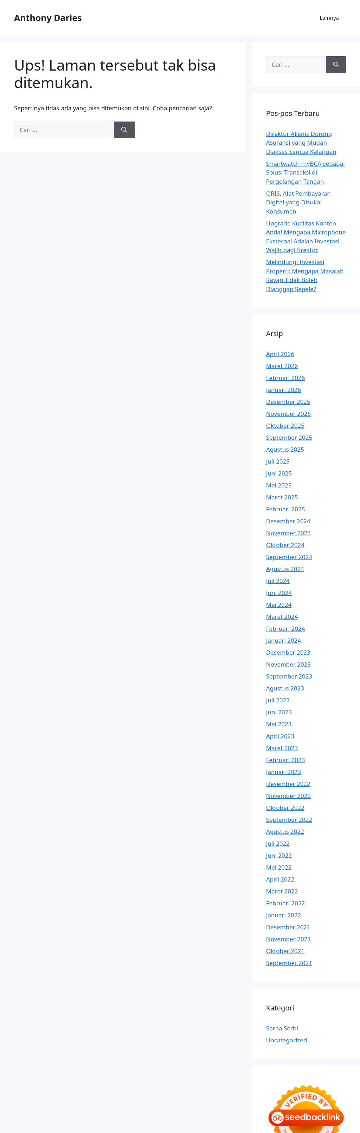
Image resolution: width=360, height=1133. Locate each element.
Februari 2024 (285, 628)
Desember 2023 (288, 652)
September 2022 (289, 820)
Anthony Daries (48, 18)
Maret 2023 (282, 748)
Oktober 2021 (285, 951)
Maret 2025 (282, 497)
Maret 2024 (282, 617)
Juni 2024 (279, 593)
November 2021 (288, 939)
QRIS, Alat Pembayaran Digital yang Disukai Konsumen (298, 202)
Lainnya (329, 17)
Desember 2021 (288, 927)
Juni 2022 (279, 855)
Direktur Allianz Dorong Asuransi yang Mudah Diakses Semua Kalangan (301, 143)
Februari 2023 (285, 760)
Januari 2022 (283, 915)
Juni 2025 (279, 473)
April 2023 (280, 736)
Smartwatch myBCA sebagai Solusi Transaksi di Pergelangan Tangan (305, 172)
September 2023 (289, 676)
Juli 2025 (278, 461)
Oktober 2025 (285, 425)
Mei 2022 (279, 867)
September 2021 (289, 963)
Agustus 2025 (285, 449)
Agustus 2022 (285, 831)
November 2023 (288, 664)
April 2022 (280, 879)
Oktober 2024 (285, 545)
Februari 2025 (285, 509)
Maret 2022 (282, 891)
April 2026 (280, 354)
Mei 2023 (279, 724)
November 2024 (288, 533)
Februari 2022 (285, 903)
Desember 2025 (288, 402)
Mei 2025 (279, 485)
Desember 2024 (288, 521)
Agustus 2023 (285, 688)
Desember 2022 (288, 784)
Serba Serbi (282, 1028)
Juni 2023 (279, 712)
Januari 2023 (283, 772)
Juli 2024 (278, 581)
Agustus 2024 (285, 569)
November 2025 (288, 414)
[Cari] (124, 130)
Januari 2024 (283, 640)
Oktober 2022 (285, 808)
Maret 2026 (282, 366)
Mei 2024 (279, 605)
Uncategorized (286, 1040)
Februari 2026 (285, 378)
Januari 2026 (283, 390)
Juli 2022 (278, 843)
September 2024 (289, 557)
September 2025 (289, 437)
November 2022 (288, 796)
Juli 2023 (278, 700)
